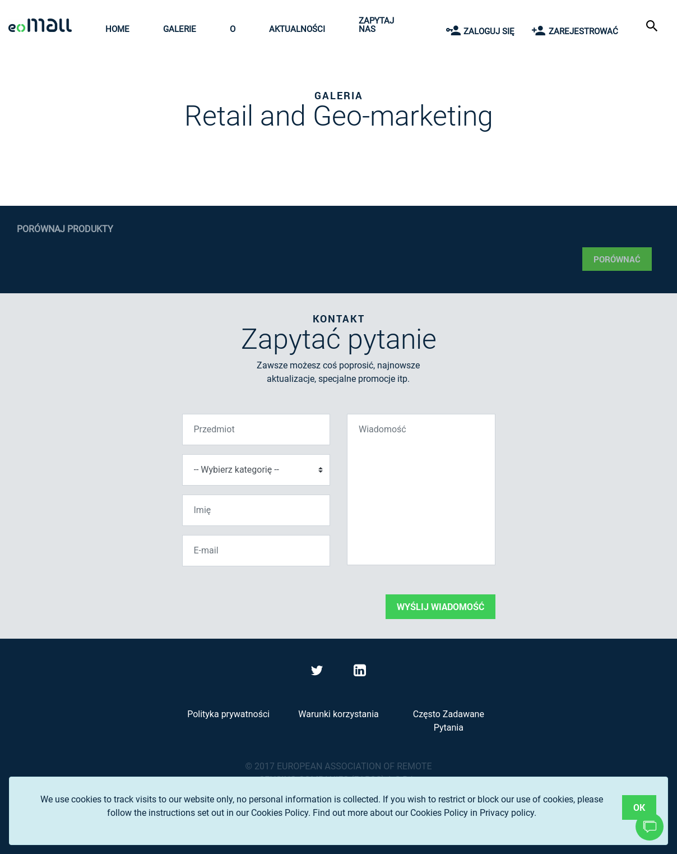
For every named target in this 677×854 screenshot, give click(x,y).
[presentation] (267, 597)
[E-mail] (256, 550)
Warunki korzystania (338, 714)
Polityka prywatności (228, 714)
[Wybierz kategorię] (256, 470)
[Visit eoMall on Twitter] (318, 672)
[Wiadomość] (421, 489)
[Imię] (256, 510)
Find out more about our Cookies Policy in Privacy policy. (424, 812)
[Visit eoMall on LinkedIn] (359, 672)
